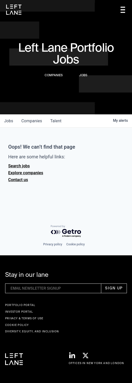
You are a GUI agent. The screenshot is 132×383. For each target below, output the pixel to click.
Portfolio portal (20, 305)
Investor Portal (19, 311)
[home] (14, 10)
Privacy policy (52, 244)
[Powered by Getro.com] (66, 231)
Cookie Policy (17, 325)
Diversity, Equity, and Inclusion (32, 331)
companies (31, 120)
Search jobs (19, 165)
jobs (8, 120)
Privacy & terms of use (24, 318)
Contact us (18, 179)
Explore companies (25, 172)
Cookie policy (75, 244)
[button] (123, 10)
